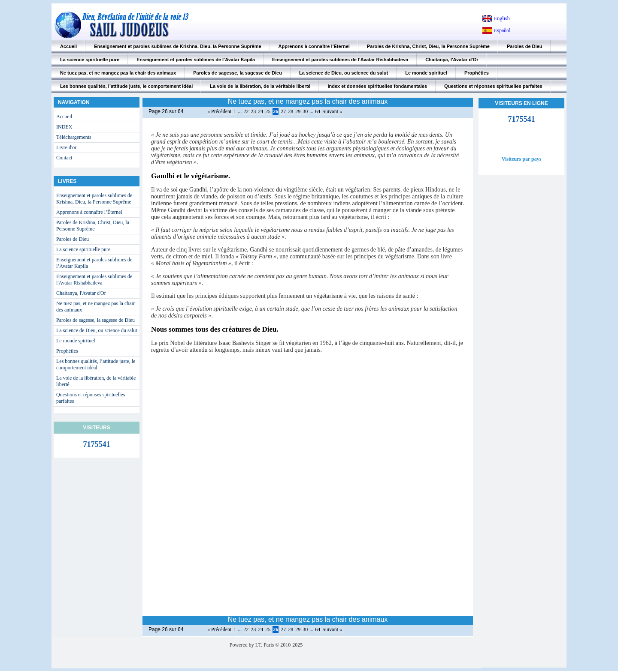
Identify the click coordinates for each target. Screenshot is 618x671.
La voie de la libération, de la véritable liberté (260, 86)
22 (245, 111)
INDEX (64, 127)
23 (253, 111)
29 (297, 111)
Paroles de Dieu (524, 46)
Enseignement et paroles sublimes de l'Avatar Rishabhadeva (340, 59)
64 (317, 111)
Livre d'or (66, 147)
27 (283, 111)
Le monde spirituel (426, 72)
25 (267, 111)
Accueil (68, 46)
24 (260, 111)
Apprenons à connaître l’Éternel (314, 46)
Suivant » (332, 111)
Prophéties (476, 72)
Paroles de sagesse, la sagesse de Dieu (237, 72)
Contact (64, 158)
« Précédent (219, 111)
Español (502, 30)
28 (290, 111)
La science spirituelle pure (89, 59)
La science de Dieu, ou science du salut (343, 72)
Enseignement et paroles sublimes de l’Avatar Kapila (195, 59)
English (502, 18)
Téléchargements (73, 137)
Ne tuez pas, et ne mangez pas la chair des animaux (118, 72)
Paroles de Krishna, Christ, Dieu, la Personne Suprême (428, 46)
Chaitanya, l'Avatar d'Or (451, 59)
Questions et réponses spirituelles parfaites (493, 86)
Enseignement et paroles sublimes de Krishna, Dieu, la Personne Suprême (177, 46)
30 (305, 111)
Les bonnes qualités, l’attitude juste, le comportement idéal (126, 86)
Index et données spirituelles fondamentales (377, 86)
